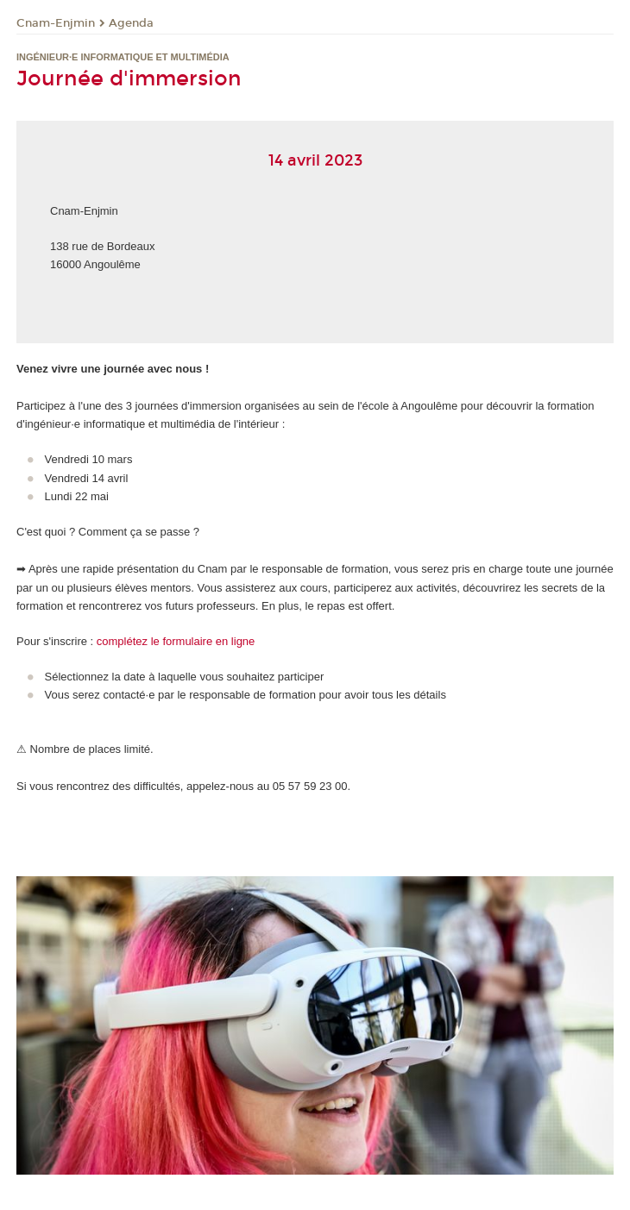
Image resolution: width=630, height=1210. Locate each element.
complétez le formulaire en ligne (176, 641)
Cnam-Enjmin (55, 23)
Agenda (131, 23)
